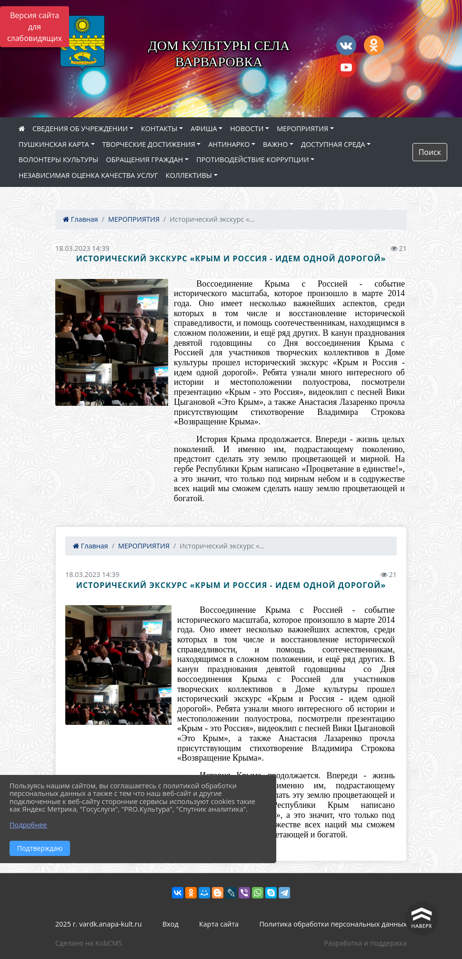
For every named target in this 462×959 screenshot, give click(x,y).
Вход (170, 923)
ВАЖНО (275, 144)
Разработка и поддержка (365, 943)
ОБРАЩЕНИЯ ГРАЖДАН (144, 159)
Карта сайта (219, 923)
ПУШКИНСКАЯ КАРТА (54, 144)
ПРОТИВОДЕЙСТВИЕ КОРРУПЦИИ (252, 159)
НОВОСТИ (246, 128)
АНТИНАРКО (229, 144)
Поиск (430, 152)
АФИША (204, 128)
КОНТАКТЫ (159, 128)
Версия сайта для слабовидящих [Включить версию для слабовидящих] (34, 26)
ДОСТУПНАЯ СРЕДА (333, 144)
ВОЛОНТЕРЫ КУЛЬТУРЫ (59, 159)
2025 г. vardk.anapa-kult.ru (98, 923)
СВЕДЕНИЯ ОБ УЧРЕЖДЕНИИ (80, 128)
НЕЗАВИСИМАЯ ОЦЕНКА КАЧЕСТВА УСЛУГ (88, 175)
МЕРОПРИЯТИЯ (302, 128)
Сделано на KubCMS (88, 943)
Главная (80, 219)
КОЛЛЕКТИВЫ (189, 175)
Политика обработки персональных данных (333, 923)
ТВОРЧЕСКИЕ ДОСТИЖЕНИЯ (148, 144)
